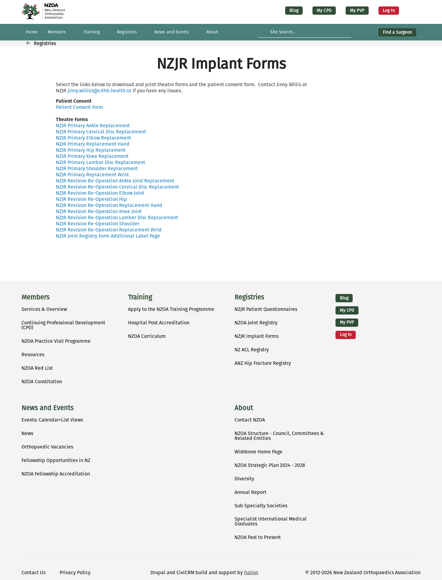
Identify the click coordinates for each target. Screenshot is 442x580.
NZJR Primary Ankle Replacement (93, 125)
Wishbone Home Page (258, 452)
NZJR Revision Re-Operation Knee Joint (99, 211)
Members (35, 297)
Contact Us (33, 572)
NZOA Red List (37, 368)
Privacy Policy (75, 572)
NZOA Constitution (41, 381)
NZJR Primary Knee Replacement (92, 156)
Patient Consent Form (79, 107)
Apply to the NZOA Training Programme (171, 309)
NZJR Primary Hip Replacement (91, 150)
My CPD (324, 10)
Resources (32, 354)
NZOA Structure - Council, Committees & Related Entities (279, 435)
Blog (293, 10)
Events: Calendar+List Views (52, 420)
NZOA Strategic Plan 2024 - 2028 (270, 465)
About (244, 408)
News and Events (47, 408)
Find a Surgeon (397, 32)
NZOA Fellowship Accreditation (55, 474)
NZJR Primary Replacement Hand (93, 144)
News (27, 433)
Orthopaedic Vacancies (47, 447)
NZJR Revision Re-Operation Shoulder (97, 224)
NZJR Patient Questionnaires (266, 309)
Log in (389, 10)
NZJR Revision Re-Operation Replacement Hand (109, 205)
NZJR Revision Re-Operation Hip (91, 199)
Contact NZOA (250, 420)
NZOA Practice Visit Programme (56, 341)
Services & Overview (44, 309)
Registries (45, 43)
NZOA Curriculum (147, 336)
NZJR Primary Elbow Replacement (93, 138)
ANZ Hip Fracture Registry (263, 363)
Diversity (244, 479)
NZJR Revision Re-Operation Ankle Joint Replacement (115, 181)
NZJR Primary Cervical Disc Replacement (101, 132)
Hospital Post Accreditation (158, 323)
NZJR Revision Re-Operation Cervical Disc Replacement (117, 187)
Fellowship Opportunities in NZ (55, 460)
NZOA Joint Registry (256, 323)
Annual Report (250, 492)
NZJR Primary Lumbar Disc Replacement (100, 162)
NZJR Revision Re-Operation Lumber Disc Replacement (117, 217)
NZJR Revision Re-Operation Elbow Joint (100, 193)
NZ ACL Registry (252, 350)
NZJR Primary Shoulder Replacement (97, 168)
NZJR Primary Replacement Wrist (92, 174)
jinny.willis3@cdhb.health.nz (99, 90)
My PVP (357, 10)
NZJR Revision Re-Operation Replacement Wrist (109, 230)
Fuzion (251, 572)
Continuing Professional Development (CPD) (63, 325)
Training (140, 297)
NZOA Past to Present (258, 537)
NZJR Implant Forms (256, 336)
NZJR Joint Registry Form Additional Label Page (108, 236)
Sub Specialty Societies (261, 506)
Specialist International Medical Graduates (271, 521)
